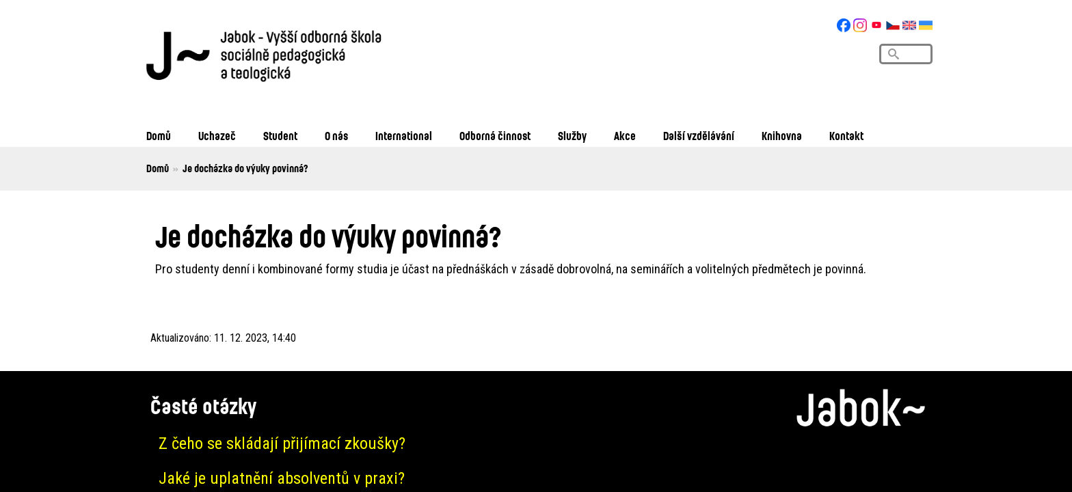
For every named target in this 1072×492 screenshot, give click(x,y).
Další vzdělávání (698, 135)
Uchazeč (217, 135)
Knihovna (782, 135)
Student (280, 135)
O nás (336, 135)
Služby (572, 135)
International (403, 135)
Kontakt (846, 135)
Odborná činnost (495, 135)
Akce (625, 135)
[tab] (536, 444)
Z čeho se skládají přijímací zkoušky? (282, 443)
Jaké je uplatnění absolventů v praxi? (282, 478)
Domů (158, 135)
